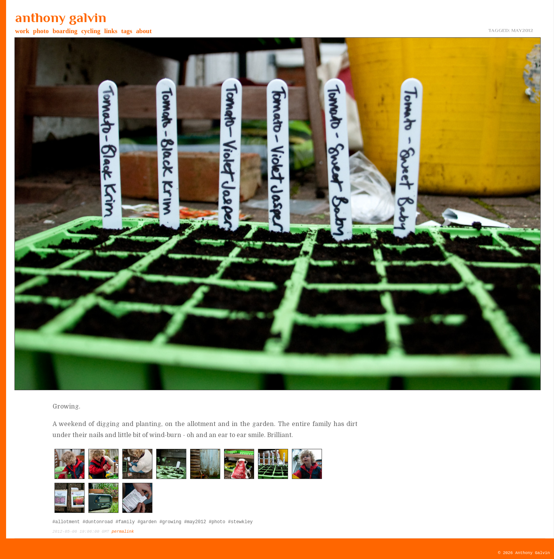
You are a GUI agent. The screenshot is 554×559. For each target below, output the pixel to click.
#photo (217, 522)
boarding (65, 31)
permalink (123, 531)
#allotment (66, 522)
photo (41, 31)
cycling (90, 31)
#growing (170, 522)
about (144, 31)
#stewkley (240, 522)
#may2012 (195, 522)
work (22, 31)
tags (126, 31)
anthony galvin (60, 17)
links (111, 31)
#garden (147, 522)
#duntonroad (98, 522)
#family (124, 522)
